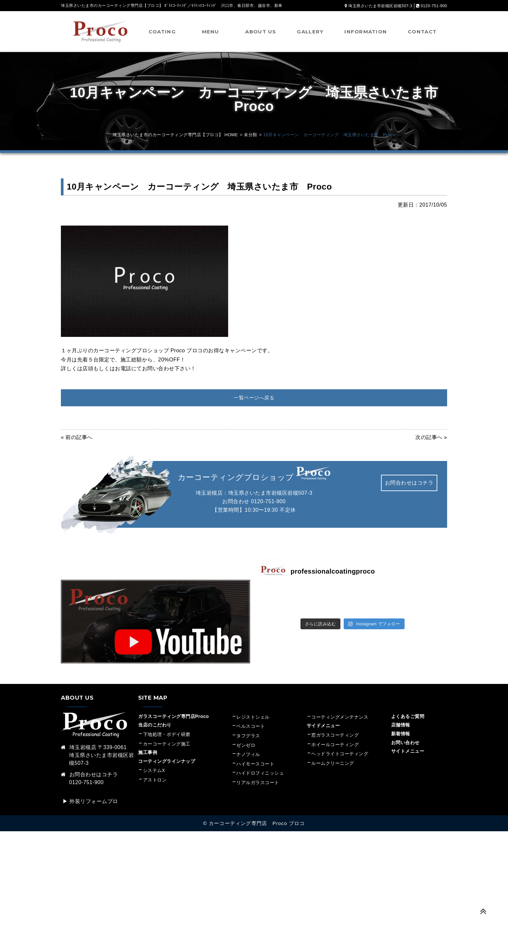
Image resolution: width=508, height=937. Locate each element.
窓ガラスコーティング (335, 735)
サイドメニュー (326, 726)
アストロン (155, 780)
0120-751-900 (268, 502)
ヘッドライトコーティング (339, 754)
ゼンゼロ (245, 745)
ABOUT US (260, 31)
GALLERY (310, 31)
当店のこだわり (155, 725)
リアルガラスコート (257, 782)
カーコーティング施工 (166, 744)
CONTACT (422, 31)
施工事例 (147, 752)
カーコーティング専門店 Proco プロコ (257, 823)
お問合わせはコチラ (409, 483)
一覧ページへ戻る (254, 397)
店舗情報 (400, 725)
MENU (210, 31)
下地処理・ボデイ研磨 (166, 734)
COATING (162, 31)
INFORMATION (365, 31)
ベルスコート (250, 726)
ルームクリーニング (332, 763)
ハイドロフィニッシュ (260, 773)
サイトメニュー (408, 751)
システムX (154, 771)
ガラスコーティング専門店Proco (173, 716)
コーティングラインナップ (166, 761)
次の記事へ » (431, 437)
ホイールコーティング (335, 744)
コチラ (110, 775)
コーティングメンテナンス (339, 717)
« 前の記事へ (77, 437)
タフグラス (248, 736)
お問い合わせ (405, 742)
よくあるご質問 (408, 716)
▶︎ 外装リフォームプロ (90, 801)
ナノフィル (248, 754)
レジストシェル (253, 717)
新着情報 (400, 734)
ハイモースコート (255, 764)
